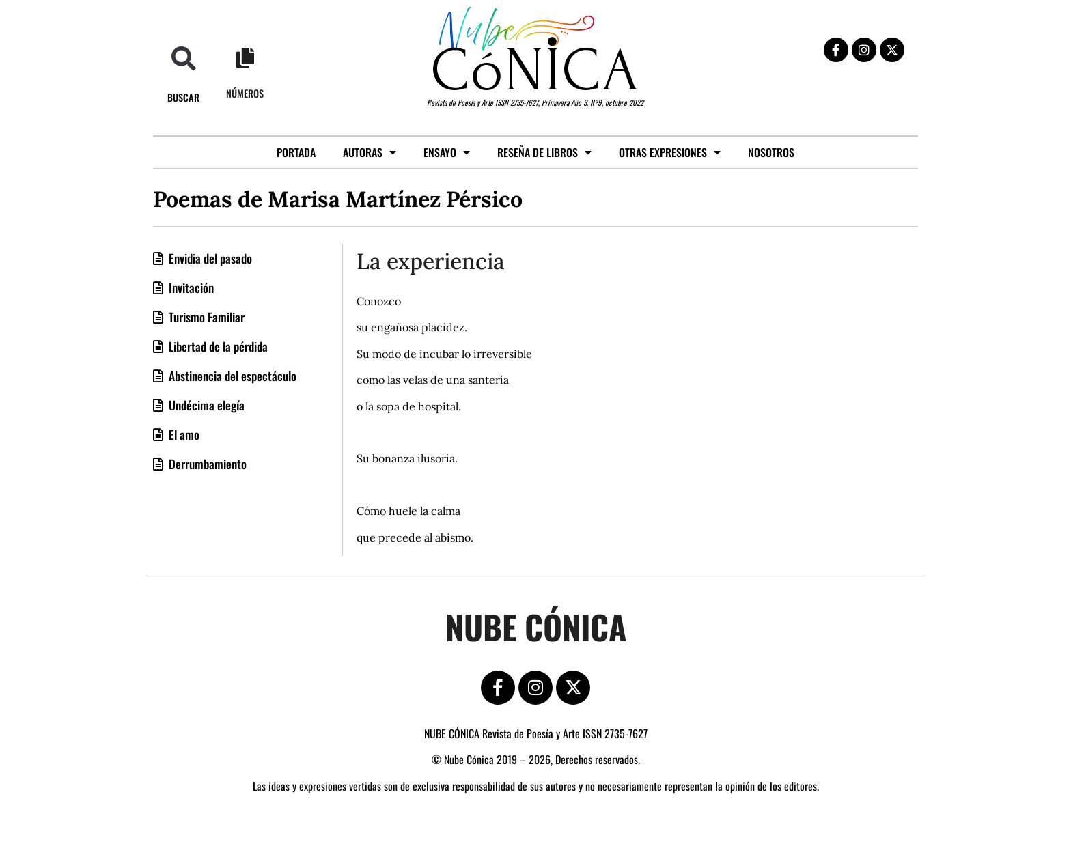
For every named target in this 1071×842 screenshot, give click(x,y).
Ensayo (446, 152)
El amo (182, 434)
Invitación (190, 287)
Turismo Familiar (205, 317)
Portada (296, 152)
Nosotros (771, 152)
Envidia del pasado (209, 258)
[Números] (245, 58)
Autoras (369, 152)
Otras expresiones (670, 152)
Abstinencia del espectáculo (231, 375)
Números (245, 93)
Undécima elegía (205, 405)
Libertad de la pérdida (217, 346)
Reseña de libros (544, 152)
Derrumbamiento (206, 464)
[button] (183, 58)
